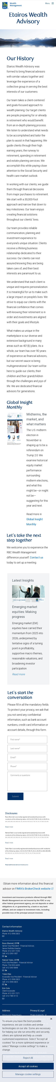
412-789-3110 (12, 996)
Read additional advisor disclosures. (16, 865)
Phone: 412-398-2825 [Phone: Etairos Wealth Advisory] (11, 933)
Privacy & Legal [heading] (37, 1010)
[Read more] (9, 827)
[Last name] (27, 748)
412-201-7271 (14, 993)
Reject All (28, 1057)
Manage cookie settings (28, 1074)
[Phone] (27, 766)
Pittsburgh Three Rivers (12, 1015)
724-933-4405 (14, 965)
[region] (28, 1049)
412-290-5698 (12, 967)
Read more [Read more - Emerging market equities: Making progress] (18, 674)
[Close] (51, 1019)
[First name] (27, 739)
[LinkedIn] (6, 956)
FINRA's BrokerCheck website (32, 888)
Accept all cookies (28, 1066)
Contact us (36, 557)
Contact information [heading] (12, 926)
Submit (15, 796)
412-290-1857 (12, 953)
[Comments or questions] (27, 781)
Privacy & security (37, 1015)
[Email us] (3, 936)
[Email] (27, 757)
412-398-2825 (14, 979)
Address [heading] (6, 1010)
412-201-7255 (14, 951)
